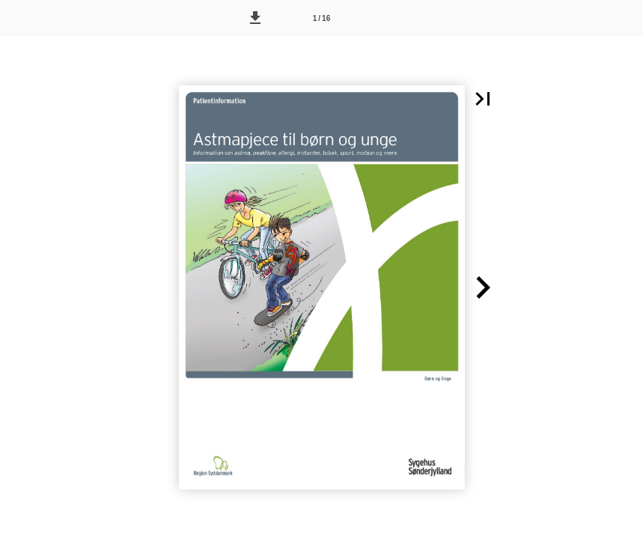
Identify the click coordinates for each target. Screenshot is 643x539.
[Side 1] (322, 18)
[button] (255, 18)
